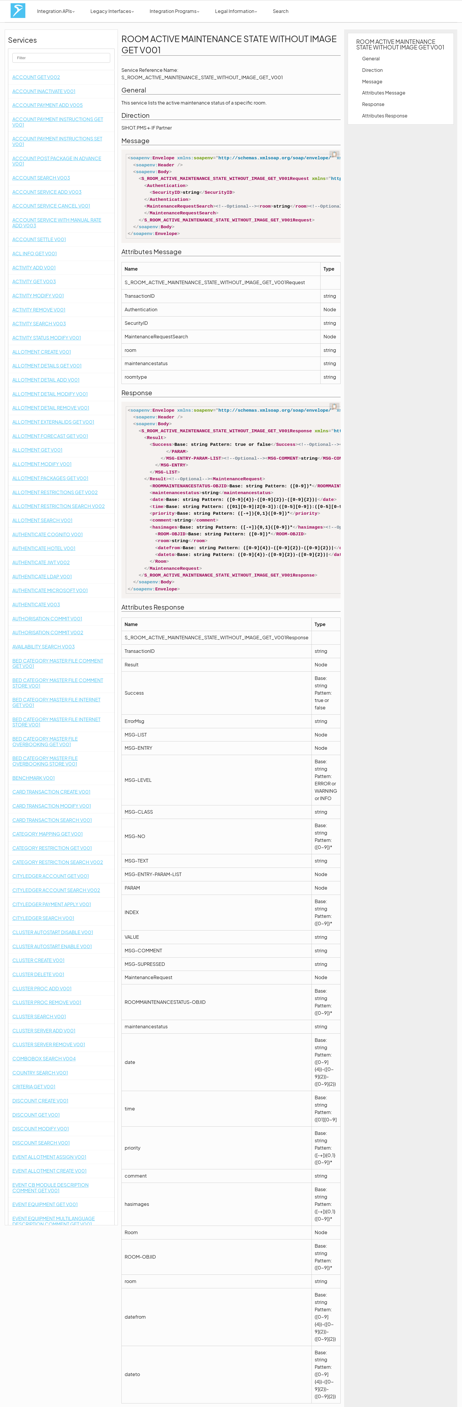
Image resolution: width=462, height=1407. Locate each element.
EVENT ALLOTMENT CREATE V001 (49, 1170)
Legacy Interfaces (112, 11)
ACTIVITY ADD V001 (34, 267)
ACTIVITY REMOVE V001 (38, 309)
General (371, 58)
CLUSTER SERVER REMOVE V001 (48, 1044)
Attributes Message (383, 92)
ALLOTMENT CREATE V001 (41, 352)
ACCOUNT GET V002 (36, 77)
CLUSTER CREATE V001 (38, 960)
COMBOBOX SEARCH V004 (44, 1058)
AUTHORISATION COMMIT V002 (47, 632)
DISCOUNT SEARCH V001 (41, 1143)
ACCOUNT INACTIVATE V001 (43, 91)
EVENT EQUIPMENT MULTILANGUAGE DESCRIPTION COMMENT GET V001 (53, 1221)
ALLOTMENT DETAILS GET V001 (47, 365)
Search (280, 11)
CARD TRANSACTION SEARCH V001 (52, 820)
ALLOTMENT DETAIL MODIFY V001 (50, 394)
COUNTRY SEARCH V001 (40, 1072)
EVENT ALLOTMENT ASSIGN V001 (49, 1157)
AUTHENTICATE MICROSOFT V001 (50, 590)
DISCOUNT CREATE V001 (40, 1100)
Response (373, 104)
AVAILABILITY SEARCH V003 (43, 646)
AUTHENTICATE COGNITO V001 (47, 534)
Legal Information (236, 11)
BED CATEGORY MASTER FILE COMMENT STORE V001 (57, 682)
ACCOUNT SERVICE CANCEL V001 (51, 205)
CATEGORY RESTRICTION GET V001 (52, 848)
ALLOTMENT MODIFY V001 (42, 464)
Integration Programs (174, 11)
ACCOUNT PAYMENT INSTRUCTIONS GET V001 (57, 122)
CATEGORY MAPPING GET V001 (47, 834)
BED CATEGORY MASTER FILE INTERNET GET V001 (56, 702)
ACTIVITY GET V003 (34, 281)
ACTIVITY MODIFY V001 (38, 295)
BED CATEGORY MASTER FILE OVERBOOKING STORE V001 (45, 761)
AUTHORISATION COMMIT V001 (47, 618)
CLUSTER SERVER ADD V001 (43, 1030)
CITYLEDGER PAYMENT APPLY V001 (51, 904)
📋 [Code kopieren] (334, 154)
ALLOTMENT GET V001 (37, 450)
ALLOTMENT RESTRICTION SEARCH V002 (58, 506)
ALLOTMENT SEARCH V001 (42, 520)
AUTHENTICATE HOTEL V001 (43, 548)
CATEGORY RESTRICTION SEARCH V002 (57, 862)
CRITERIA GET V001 (33, 1086)
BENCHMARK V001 (33, 778)
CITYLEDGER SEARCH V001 (43, 918)
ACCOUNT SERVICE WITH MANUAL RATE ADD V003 (56, 222)
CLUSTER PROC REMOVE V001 (46, 1002)
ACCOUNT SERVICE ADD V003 (47, 192)
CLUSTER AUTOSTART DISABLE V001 (52, 932)
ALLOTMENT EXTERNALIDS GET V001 (53, 422)
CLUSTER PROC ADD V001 (42, 988)
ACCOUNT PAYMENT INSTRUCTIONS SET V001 (57, 141)
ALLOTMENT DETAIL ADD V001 (46, 380)
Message (372, 81)
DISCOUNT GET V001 (36, 1115)
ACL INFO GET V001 (34, 253)
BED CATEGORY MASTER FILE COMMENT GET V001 (57, 663)
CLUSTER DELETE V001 (38, 974)
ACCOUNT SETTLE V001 (39, 239)
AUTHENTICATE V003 (36, 604)
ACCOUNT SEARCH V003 (41, 178)
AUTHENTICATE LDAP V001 (42, 576)
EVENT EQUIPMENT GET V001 (45, 1204)
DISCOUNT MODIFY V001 (40, 1128)
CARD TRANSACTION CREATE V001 (51, 791)
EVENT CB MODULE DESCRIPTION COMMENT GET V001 (50, 1187)
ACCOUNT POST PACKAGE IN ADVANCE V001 (56, 161)
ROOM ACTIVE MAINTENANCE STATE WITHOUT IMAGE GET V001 (400, 44)
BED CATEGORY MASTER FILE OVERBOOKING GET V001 (45, 741)
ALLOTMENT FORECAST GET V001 (50, 436)
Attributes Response (384, 115)
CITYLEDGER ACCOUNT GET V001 (50, 876)
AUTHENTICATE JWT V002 (41, 562)
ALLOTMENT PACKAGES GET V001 (50, 478)
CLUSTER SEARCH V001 (39, 1016)
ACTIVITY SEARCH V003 (39, 323)
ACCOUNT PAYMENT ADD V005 (47, 105)
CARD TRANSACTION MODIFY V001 (51, 806)
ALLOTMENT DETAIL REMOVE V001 (50, 407)
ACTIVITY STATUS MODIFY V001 (46, 337)
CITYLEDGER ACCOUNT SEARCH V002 (56, 890)
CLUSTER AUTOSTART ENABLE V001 (52, 946)
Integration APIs (56, 11)
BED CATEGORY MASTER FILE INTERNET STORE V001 (56, 722)
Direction (372, 70)
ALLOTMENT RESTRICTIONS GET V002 (55, 492)
